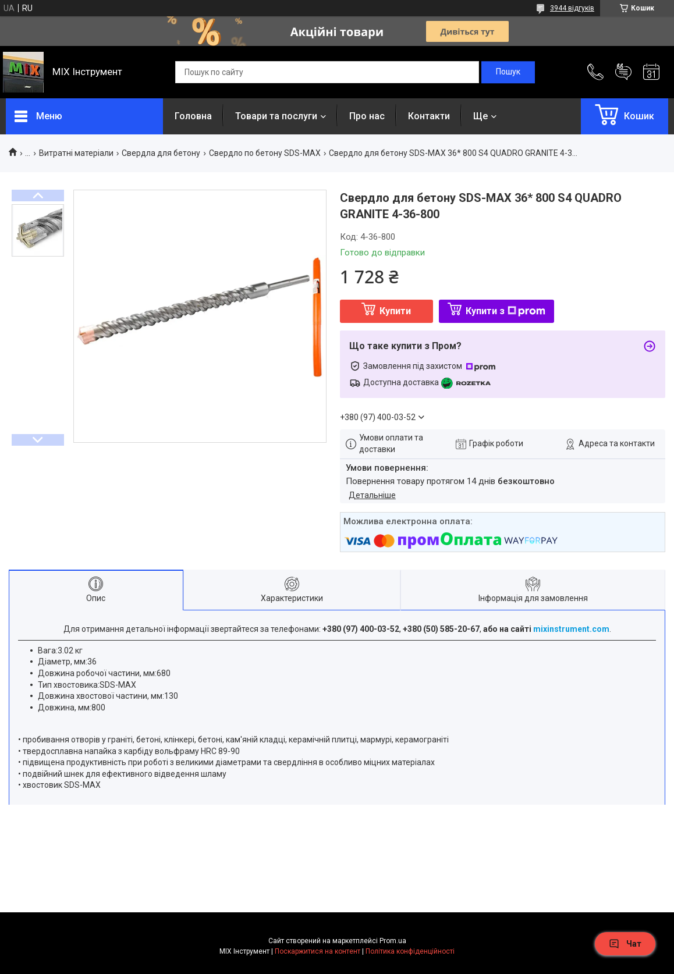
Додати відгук (623, 72)
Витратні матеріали (76, 153)
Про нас (367, 116)
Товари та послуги (276, 116)
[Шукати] (508, 72)
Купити (395, 311)
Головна (193, 116)
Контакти (429, 116)
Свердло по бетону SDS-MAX (265, 153)
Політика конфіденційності (410, 951)
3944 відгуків (572, 8)
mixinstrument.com (571, 629)
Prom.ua (392, 941)
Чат (625, 944)
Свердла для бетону (161, 153)
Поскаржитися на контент (317, 951)
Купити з (505, 311)
